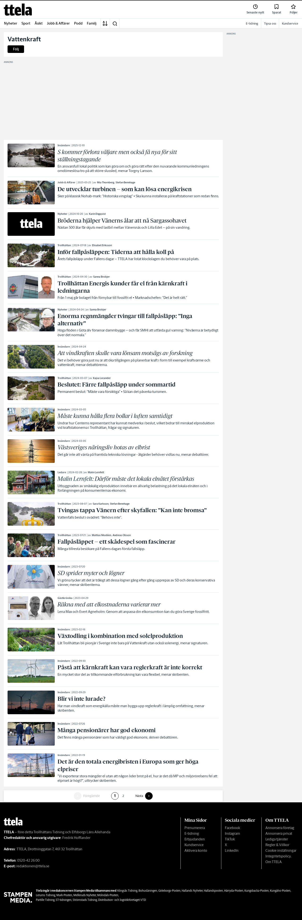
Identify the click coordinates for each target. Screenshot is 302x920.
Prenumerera (195, 827)
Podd (78, 23)
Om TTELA (273, 862)
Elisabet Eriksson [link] (102, 245)
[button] (114, 23)
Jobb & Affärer (58, 23)
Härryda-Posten (233, 890)
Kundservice (194, 845)
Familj (91, 23)
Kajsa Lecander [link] (102, 378)
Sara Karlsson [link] (101, 503)
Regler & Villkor (277, 845)
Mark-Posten (64, 895)
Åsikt (39, 23)
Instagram (232, 833)
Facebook (232, 827)
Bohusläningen (147, 890)
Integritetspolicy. (278, 856)
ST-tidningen (63, 900)
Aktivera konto (196, 850)
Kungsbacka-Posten (256, 890)
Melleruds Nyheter (84, 895)
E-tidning (192, 833)
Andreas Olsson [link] (122, 535)
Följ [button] (16, 49)
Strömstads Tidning (85, 900)
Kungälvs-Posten (280, 890)
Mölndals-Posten (107, 895)
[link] (18, 10)
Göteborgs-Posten (169, 890)
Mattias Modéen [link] (101, 535)
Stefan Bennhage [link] (125, 182)
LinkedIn (232, 850)
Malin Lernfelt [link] (96, 472)
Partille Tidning (45, 900)
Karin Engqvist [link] (97, 213)
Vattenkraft (24, 39)
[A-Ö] (105, 23)
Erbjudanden (195, 839)
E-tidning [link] (252, 23)
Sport (25, 23)
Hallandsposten (213, 890)
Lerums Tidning (45, 895)
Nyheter (10, 23)
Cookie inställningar (280, 850)
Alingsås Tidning (127, 890)
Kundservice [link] (290, 23)
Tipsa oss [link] (270, 23)
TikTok (230, 839)
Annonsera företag (279, 827)
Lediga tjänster (276, 839)
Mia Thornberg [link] (105, 182)
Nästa (139, 796)
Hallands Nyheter (192, 890)
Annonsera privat (278, 833)
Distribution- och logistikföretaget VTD (122, 900)
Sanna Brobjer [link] (101, 276)
